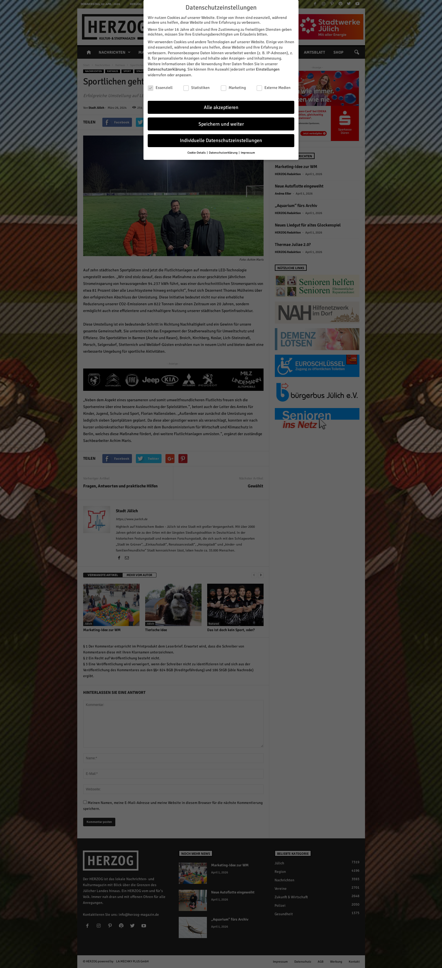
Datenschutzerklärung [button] (223, 152)
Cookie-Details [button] (196, 152)
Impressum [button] (248, 152)
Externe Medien (274, 87)
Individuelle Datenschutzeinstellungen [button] (221, 140)
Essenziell (160, 87)
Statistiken (196, 87)
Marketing (233, 87)
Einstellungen (268, 69)
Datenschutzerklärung (166, 69)
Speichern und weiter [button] (221, 124)
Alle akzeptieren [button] (221, 107)
